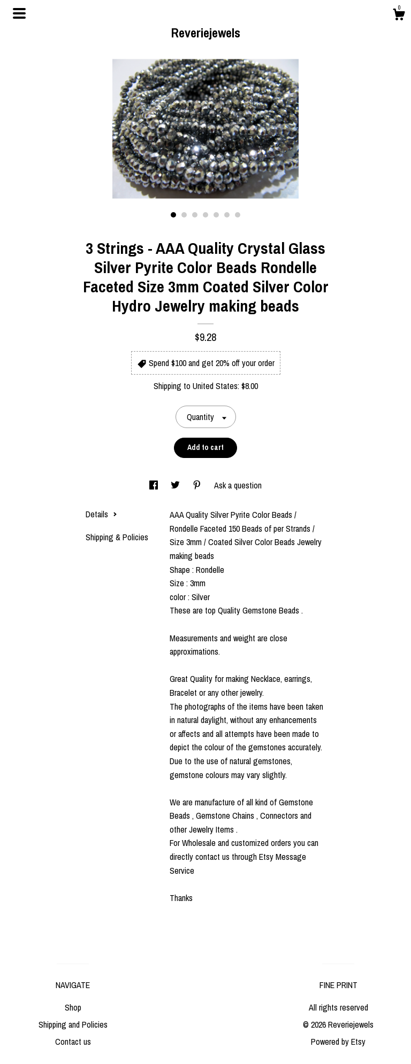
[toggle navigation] (19, 13)
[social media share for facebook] (154, 485)
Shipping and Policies (73, 1024)
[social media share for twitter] (176, 485)
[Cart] (399, 16)
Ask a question (238, 485)
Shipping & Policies (117, 537)
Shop (73, 1007)
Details (101, 514)
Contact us (73, 1041)
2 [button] (184, 215)
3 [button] (194, 215)
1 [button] (173, 215)
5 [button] (216, 215)
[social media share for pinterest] (198, 485)
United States (215, 386)
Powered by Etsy (338, 1041)
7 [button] (237, 215)
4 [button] (205, 215)
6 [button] (227, 215)
